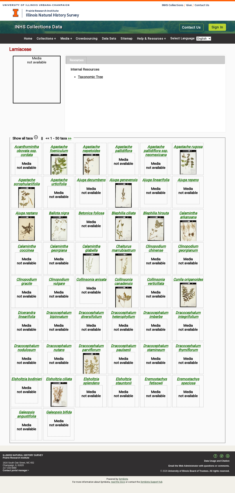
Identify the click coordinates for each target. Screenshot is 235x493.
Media (64, 38)
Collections (45, 38)
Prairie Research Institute (42, 10)
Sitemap (127, 38)
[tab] (76, 60)
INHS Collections (172, 5)
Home (28, 38)
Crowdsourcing (86, 38)
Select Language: (183, 38)
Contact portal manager (15, 470)
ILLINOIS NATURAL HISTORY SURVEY (23, 455)
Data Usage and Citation (216, 461)
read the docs (118, 482)
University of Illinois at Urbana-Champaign (15, 13)
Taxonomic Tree (90, 77)
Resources (77, 60)
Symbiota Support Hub (151, 482)
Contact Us (202, 5)
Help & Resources (150, 38)
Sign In (217, 27)
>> (69, 138)
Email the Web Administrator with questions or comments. (198, 466)
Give (189, 5)
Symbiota (123, 479)
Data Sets (109, 38)
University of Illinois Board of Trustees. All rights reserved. (198, 471)
